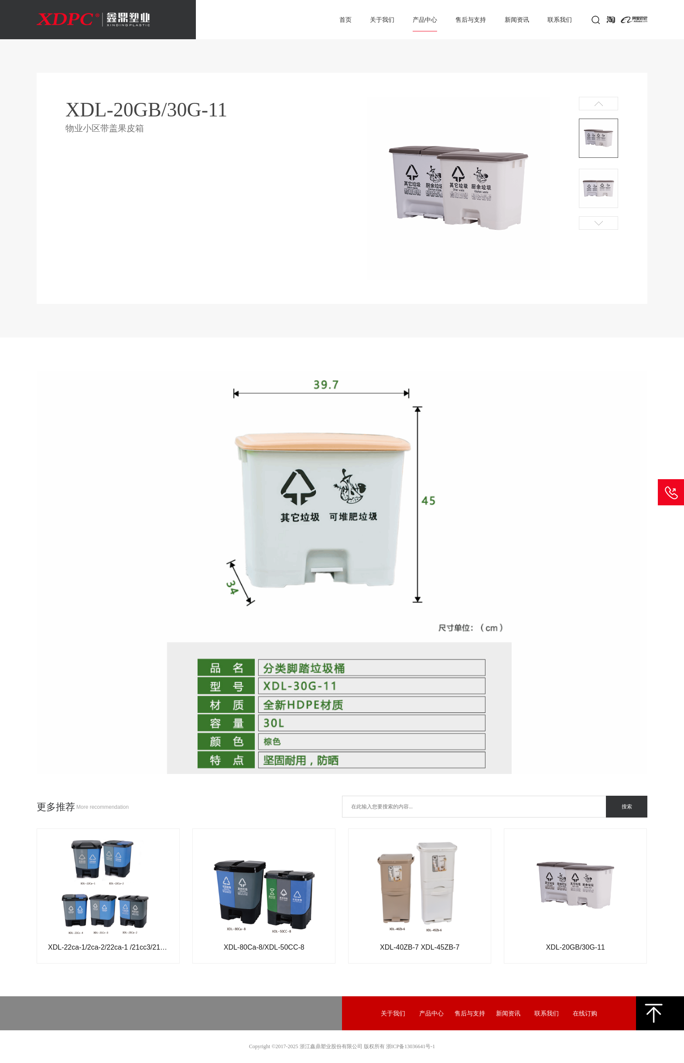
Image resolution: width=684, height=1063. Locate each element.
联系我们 (559, 20)
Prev (598, 103)
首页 (345, 20)
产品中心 (425, 20)
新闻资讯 (517, 20)
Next (598, 223)
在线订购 (585, 1013)
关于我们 (382, 20)
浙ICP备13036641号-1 (410, 1046)
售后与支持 (470, 20)
